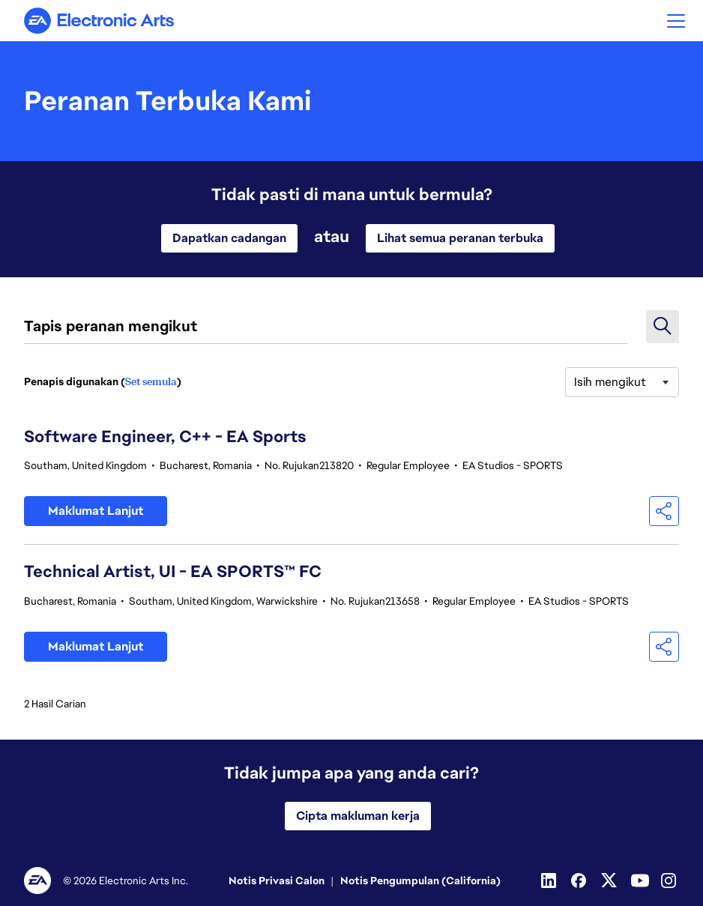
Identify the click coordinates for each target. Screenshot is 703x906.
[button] (676, 20)
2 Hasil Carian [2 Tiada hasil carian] (55, 703)
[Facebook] (580, 880)
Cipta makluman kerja (358, 816)
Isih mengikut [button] (610, 382)
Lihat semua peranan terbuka (460, 238)
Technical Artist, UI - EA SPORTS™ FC (173, 571)
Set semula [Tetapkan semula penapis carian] (151, 381)
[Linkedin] (550, 880)
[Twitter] (610, 880)
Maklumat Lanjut (95, 511)
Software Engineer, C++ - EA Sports (165, 436)
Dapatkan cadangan (229, 238)
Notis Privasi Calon (277, 880)
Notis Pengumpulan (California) (420, 880)
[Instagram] (670, 880)
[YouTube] (640, 880)
